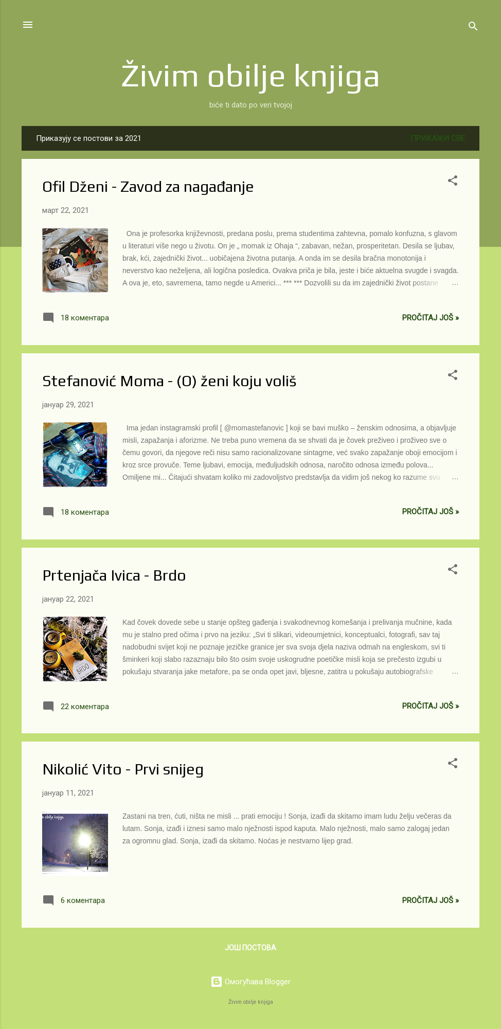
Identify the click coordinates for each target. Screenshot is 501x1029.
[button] (452, 182)
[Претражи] (473, 28)
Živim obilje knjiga (251, 75)
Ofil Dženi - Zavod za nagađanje (148, 186)
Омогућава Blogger (250, 981)
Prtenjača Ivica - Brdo (114, 575)
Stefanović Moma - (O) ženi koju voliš (169, 381)
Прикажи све (437, 138)
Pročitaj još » (430, 317)
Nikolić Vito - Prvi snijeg (123, 769)
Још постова (250, 948)
